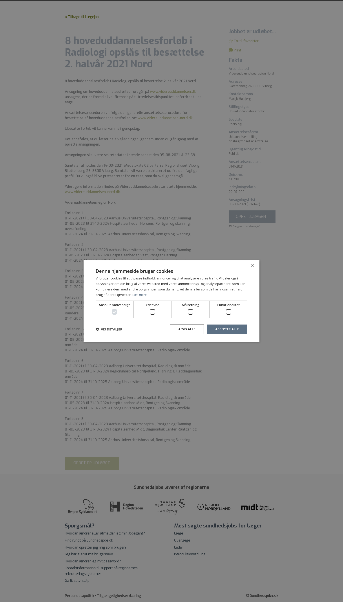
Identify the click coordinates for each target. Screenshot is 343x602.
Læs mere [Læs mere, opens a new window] (140, 294)
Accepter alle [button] (227, 329)
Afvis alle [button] (186, 329)
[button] (109, 329)
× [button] (252, 265)
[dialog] (171, 301)
